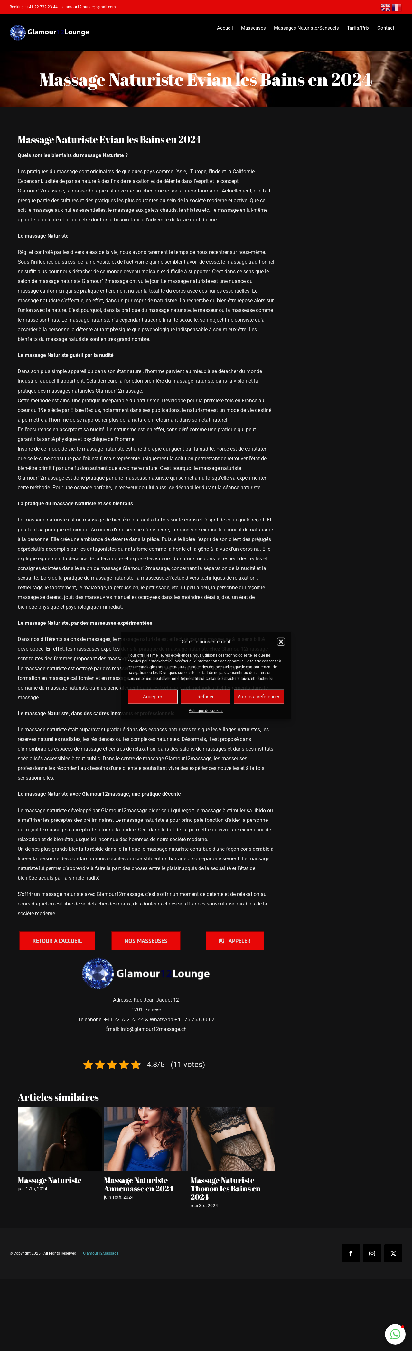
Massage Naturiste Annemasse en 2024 (138, 1184)
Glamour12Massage (100, 1253)
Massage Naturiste (49, 1180)
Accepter (152, 696)
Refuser (205, 696)
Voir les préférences (259, 696)
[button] (281, 641)
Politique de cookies (206, 710)
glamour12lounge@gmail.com (89, 7)
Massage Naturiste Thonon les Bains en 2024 (226, 1188)
